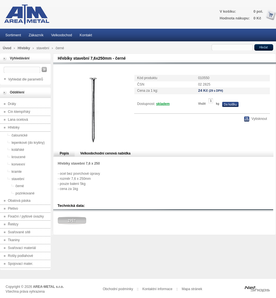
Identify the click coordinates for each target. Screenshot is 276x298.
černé (59, 48)
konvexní (13, 164)
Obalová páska (15, 201)
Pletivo (9, 209)
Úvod (7, 48)
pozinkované (17, 193)
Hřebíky (24, 48)
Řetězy (9, 224)
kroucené (13, 157)
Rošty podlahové (17, 256)
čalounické (14, 135)
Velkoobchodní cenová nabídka (105, 153)
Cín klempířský (15, 112)
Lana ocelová (14, 120)
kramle (11, 171)
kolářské (12, 149)
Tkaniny (10, 240)
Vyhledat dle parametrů (25, 79)
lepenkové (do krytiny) (22, 142)
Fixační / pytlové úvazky (22, 216)
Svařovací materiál (18, 248)
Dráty (8, 104)
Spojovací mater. (17, 264)
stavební (43, 48)
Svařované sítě (15, 232)
